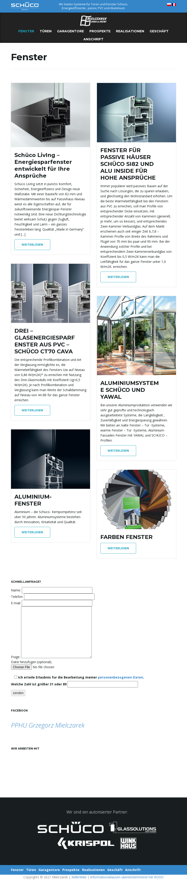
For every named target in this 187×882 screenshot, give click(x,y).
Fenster (26, 31)
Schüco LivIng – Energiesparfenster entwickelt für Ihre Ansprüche (43, 165)
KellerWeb (79, 877)
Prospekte (99, 31)
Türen (46, 31)
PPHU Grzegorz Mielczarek (48, 725)
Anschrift (93, 39)
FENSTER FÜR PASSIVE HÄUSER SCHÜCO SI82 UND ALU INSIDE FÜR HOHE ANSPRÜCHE (128, 164)
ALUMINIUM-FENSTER (33, 500)
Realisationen (130, 31)
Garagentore (70, 31)
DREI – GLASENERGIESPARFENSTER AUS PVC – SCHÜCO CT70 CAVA (44, 341)
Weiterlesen (32, 244)
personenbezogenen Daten (120, 677)
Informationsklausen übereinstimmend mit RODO (127, 877)
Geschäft (159, 31)
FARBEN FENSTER (126, 537)
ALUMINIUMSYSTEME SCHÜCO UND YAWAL (129, 390)
